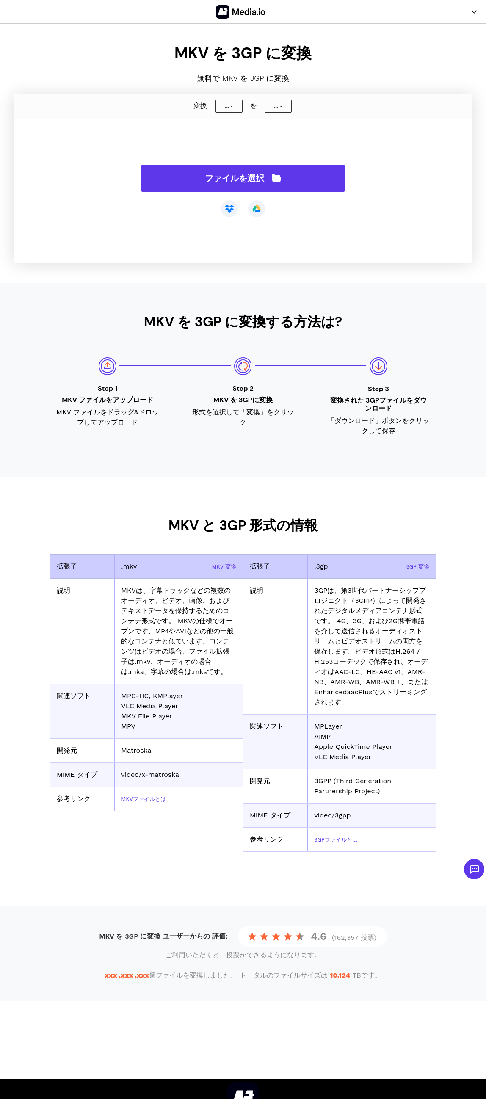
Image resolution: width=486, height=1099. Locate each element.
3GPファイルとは (341, 839)
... (227, 106)
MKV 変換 (221, 566)
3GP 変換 (414, 566)
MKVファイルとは (149, 799)
